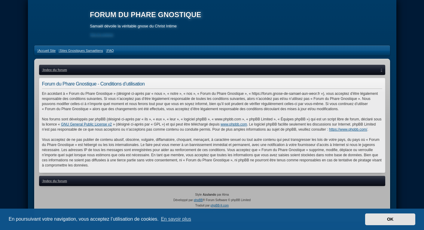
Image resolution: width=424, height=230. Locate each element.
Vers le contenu (102, 34)
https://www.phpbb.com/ (348, 131)
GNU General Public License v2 (86, 126)
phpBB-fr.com (220, 208)
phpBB (198, 202)
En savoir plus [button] (176, 219)
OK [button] (390, 219)
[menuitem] (46, 52)
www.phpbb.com (234, 126)
